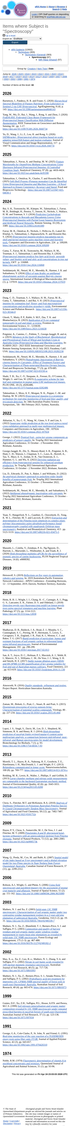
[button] (15, 42)
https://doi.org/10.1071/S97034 (18, 1017)
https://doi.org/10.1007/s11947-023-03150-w (25, 371)
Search (56, 9)
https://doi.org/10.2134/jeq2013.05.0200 (23, 787)
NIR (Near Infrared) (48, 59)
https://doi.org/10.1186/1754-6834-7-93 (22, 745)
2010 (44, 76)
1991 (26, 79)
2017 (11, 76)
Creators (32, 68)
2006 (64, 76)
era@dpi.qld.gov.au (56, 17)
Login (34, 14)
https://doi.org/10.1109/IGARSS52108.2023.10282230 (36, 351)
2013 (38, 76)
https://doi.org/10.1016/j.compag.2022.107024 (26, 431)
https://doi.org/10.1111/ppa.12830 (19, 614)
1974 (32, 79)
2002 (13, 79)
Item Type (42, 68)
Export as (7, 38)
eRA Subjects (17, 49)
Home (5, 1121)
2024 (27, 74)
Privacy (17, 1123)
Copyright (14, 1121)
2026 (14, 74)
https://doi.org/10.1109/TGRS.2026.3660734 (25, 129)
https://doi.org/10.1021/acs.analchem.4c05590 (26, 173)
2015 (25, 76)
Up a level (9, 35)
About (51, 6)
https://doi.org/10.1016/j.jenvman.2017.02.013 (26, 650)
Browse (61, 6)
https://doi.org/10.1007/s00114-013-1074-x (45, 770)
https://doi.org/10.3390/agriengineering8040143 (31, 109)
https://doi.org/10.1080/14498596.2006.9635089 (40, 893)
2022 (40, 74)
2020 (53, 74)
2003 (6, 79)
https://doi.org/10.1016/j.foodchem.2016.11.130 (41, 669)
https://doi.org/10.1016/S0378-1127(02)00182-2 (27, 943)
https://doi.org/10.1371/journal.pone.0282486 (25, 387)
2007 (58, 76)
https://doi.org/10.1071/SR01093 (19, 970)
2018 (5, 76)
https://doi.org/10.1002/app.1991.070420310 (25, 1044)
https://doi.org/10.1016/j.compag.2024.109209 (26, 245)
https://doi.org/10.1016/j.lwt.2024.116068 (23, 265)
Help (64, 9)
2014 (31, 76)
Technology (23, 52)
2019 (60, 74)
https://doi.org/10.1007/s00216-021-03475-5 (37, 532)
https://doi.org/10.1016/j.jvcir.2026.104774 (32, 145)
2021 (47, 74)
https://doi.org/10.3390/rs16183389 (26, 225)
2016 (18, 76)
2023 (33, 74)
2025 (20, 74)
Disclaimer (8, 1123)
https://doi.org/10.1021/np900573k (20, 841)
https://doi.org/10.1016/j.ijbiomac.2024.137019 (41, 282)
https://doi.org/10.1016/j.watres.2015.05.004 (38, 712)
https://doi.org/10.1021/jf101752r (19, 814)
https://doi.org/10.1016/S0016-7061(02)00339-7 (30, 920)
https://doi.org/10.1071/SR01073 (50, 987)
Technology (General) (35, 54)
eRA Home (40, 6)
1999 (19, 79)
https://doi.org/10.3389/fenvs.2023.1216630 (25, 328)
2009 (51, 76)
